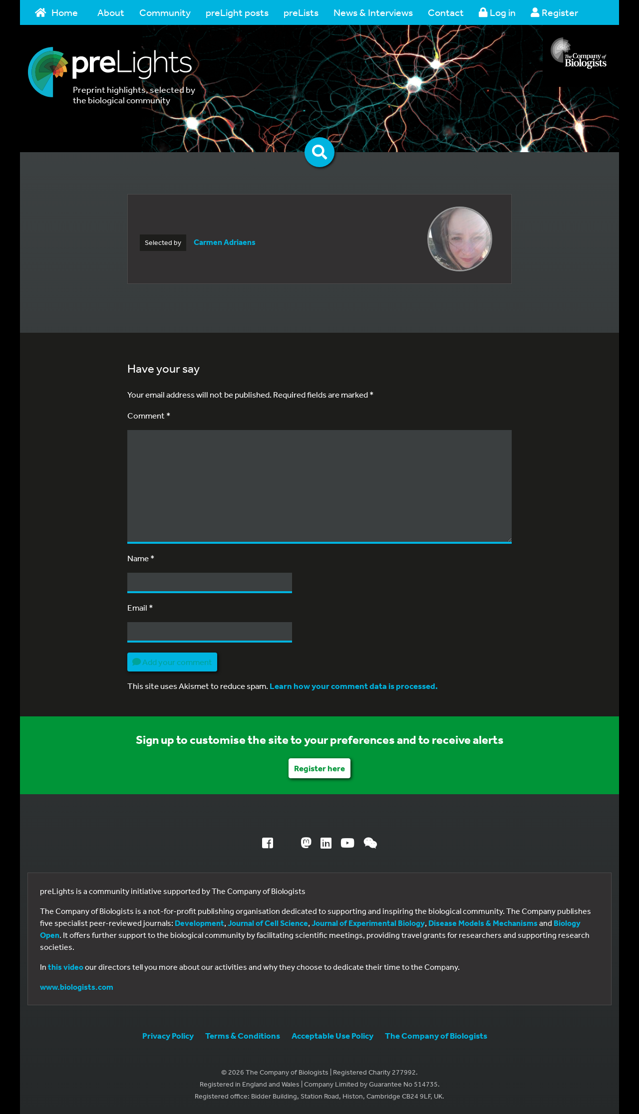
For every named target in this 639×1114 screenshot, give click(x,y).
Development (199, 923)
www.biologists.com (76, 987)
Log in (497, 12)
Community (165, 12)
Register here (319, 768)
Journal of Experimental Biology (368, 923)
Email (140, 607)
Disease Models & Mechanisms (483, 923)
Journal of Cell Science (268, 923)
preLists (301, 12)
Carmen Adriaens (225, 242)
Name (141, 558)
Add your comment (172, 662)
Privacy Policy (168, 1035)
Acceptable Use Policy (332, 1035)
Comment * (149, 415)
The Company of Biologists (436, 1035)
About (110, 12)
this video (65, 967)
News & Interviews (373, 12)
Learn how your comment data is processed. (354, 685)
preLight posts (237, 12)
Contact (446, 12)
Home (56, 12)
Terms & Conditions (242, 1035)
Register (554, 12)
